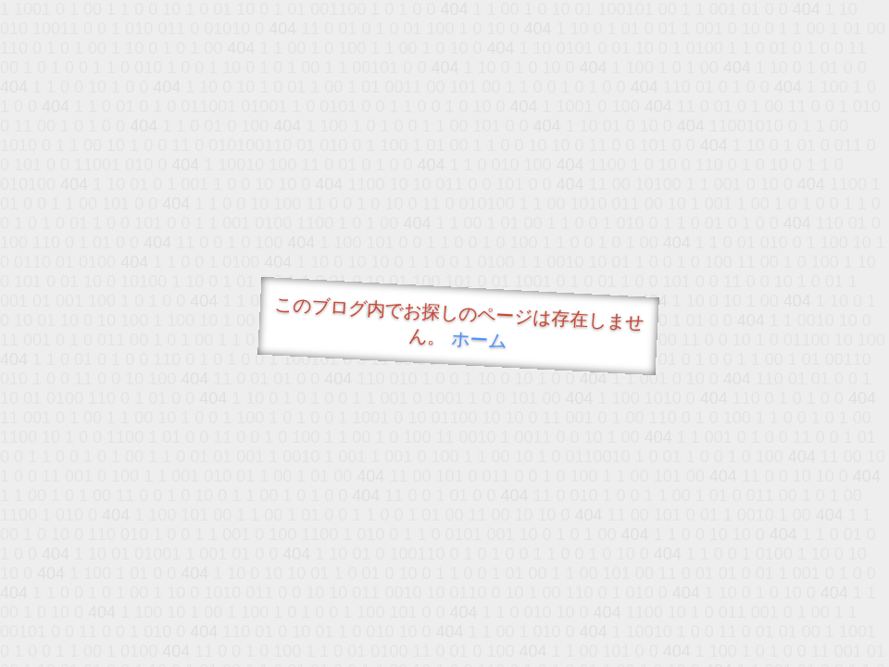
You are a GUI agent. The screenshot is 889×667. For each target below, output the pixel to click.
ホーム (479, 339)
